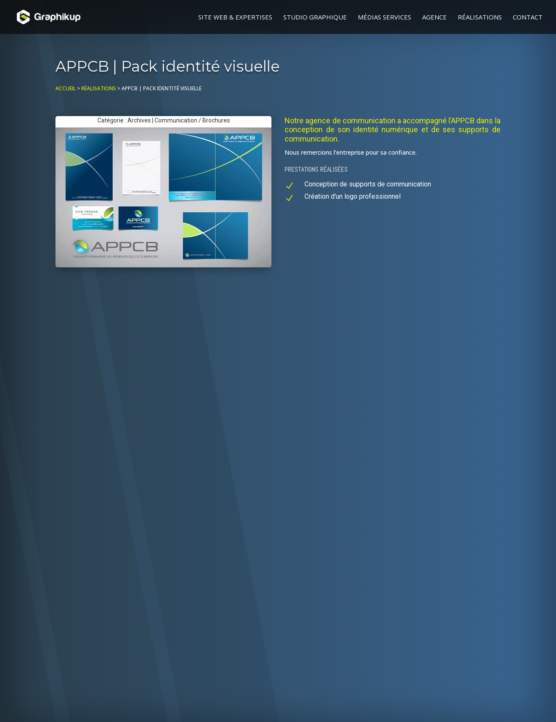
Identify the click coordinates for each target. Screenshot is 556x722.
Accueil (65, 88)
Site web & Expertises (235, 17)
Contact (527, 17)
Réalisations (480, 17)
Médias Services (384, 17)
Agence (434, 17)
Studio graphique (315, 17)
